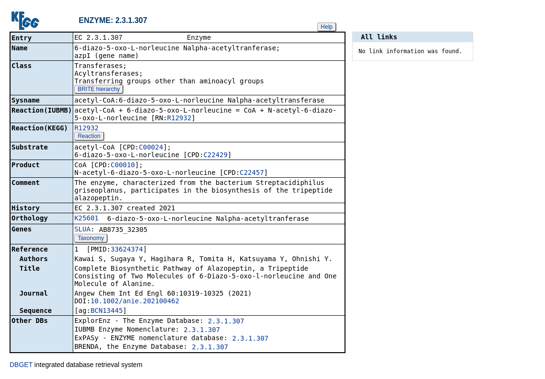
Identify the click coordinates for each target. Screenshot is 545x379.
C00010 (123, 166)
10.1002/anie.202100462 (134, 302)
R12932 (179, 119)
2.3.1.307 (226, 322)
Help (327, 26)
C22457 (252, 173)
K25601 (86, 219)
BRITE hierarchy (99, 90)
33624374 (127, 250)
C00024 (151, 148)
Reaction (89, 137)
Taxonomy (91, 239)
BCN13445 (106, 311)
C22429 (215, 156)
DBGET (21, 365)
